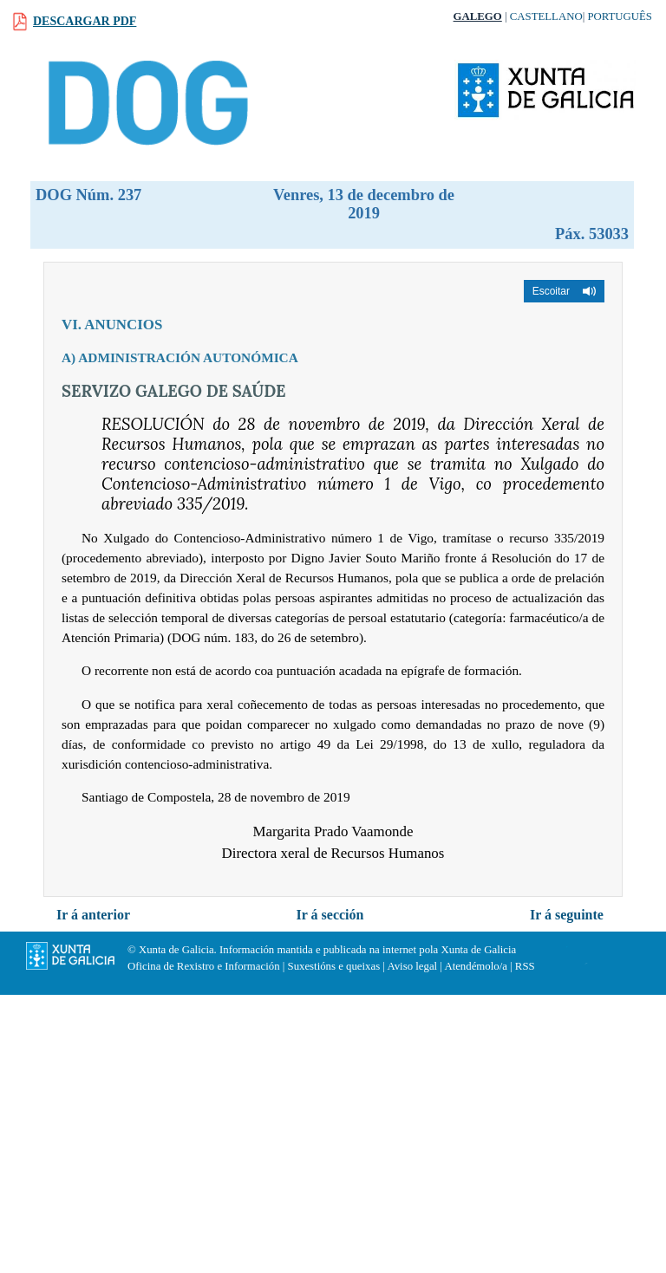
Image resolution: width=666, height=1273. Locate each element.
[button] (564, 291)
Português (619, 16)
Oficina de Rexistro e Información (203, 966)
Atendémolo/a (475, 966)
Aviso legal (412, 966)
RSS (525, 966)
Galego (478, 16)
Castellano (546, 16)
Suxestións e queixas (334, 966)
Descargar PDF (84, 21)
